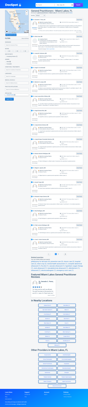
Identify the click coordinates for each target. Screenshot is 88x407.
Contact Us (27, 394)
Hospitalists (66, 363)
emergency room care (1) (65, 270)
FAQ (26, 396)
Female (8, 64)
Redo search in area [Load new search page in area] (11, 35)
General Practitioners (47, 363)
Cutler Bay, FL (47, 331)
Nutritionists (47, 372)
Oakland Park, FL (47, 305)
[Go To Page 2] (58, 254)
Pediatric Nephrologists (67, 377)
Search (78, 5)
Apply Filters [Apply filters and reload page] (9, 99)
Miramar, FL (57, 345)
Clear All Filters (25, 38)
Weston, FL (47, 336)
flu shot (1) (45, 266)
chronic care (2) (69, 261)
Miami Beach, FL (47, 323)
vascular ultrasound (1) (57, 266)
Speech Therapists (47, 381)
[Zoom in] (27, 12)
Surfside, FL (47, 327)
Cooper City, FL (66, 336)
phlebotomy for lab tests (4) (40, 261)
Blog (6, 396)
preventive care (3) (57, 261)
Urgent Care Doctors (66, 381)
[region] (17, 21)
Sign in (45, 394)
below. (71, 12)
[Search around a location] (64, 5)
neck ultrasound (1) (40, 268)
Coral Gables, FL (66, 314)
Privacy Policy (66, 394)
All (9, 51)
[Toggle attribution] (7, 32)
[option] (18, 95)
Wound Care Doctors (57, 385)
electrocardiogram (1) (48, 270)
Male (8, 61)
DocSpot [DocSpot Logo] (13, 4)
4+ (25, 51)
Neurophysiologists (66, 368)
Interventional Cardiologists (47, 368)
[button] (40, 15)
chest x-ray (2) (41, 264)
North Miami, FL (66, 327)
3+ (17, 51)
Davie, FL (47, 340)
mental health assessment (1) (57, 264)
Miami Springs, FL (66, 331)
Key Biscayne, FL (66, 340)
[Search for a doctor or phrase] (45, 5)
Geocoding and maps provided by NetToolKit (16, 402)
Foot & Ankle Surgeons (66, 359)
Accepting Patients (11, 56)
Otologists (66, 372)
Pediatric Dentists (47, 377)
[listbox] (17, 95)
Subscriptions (8, 399)
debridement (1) (74, 268)
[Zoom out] (27, 14)
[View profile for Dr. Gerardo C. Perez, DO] (43, 288)
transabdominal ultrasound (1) (58, 268)
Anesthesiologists (66, 354)
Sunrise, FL (47, 318)
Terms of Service (67, 396)
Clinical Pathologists (47, 359)
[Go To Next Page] (65, 254)
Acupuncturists (47, 354)
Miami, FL (67, 309)
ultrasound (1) (36, 270)
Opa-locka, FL (66, 318)
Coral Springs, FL (47, 314)
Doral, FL (66, 323)
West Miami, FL (66, 305)
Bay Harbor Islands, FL (47, 309)
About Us (7, 394)
